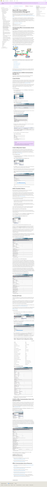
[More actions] (33, 6)
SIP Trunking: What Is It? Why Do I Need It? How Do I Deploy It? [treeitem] (7, 36)
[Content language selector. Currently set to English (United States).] (4, 483)
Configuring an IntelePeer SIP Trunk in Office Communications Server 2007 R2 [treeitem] (7, 25)
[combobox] (6, 7)
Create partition (15, 61)
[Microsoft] (1, 0)
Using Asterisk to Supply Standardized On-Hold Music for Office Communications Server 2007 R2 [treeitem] (7, 40)
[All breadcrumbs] (13, 6)
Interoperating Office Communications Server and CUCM (41, 7)
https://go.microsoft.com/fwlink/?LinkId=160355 (19, 475)
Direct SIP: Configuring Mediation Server (17, 70)
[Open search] (44, 0)
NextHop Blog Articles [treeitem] (4, 12)
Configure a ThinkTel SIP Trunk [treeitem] (6, 22)
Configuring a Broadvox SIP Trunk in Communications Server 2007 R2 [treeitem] (6, 24)
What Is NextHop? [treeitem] (4, 13)
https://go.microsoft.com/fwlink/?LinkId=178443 (19, 461)
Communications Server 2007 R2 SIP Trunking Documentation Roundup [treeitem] (6, 21)
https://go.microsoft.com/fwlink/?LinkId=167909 (19, 470)
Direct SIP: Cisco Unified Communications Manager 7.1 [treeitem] (6, 29)
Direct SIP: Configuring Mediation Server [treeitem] (6, 30)
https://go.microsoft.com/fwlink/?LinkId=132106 (19, 468)
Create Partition (37, 10)
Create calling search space (17, 63)
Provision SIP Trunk (38, 12)
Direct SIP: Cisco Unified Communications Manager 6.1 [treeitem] (6, 27)
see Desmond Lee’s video (22, 196)
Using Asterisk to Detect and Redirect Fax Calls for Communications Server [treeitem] (6, 37)
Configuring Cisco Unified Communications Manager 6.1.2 (40, 9)
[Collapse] (10, 6)
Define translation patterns (17, 64)
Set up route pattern (16, 67)
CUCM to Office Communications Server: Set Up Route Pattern (40, 14)
